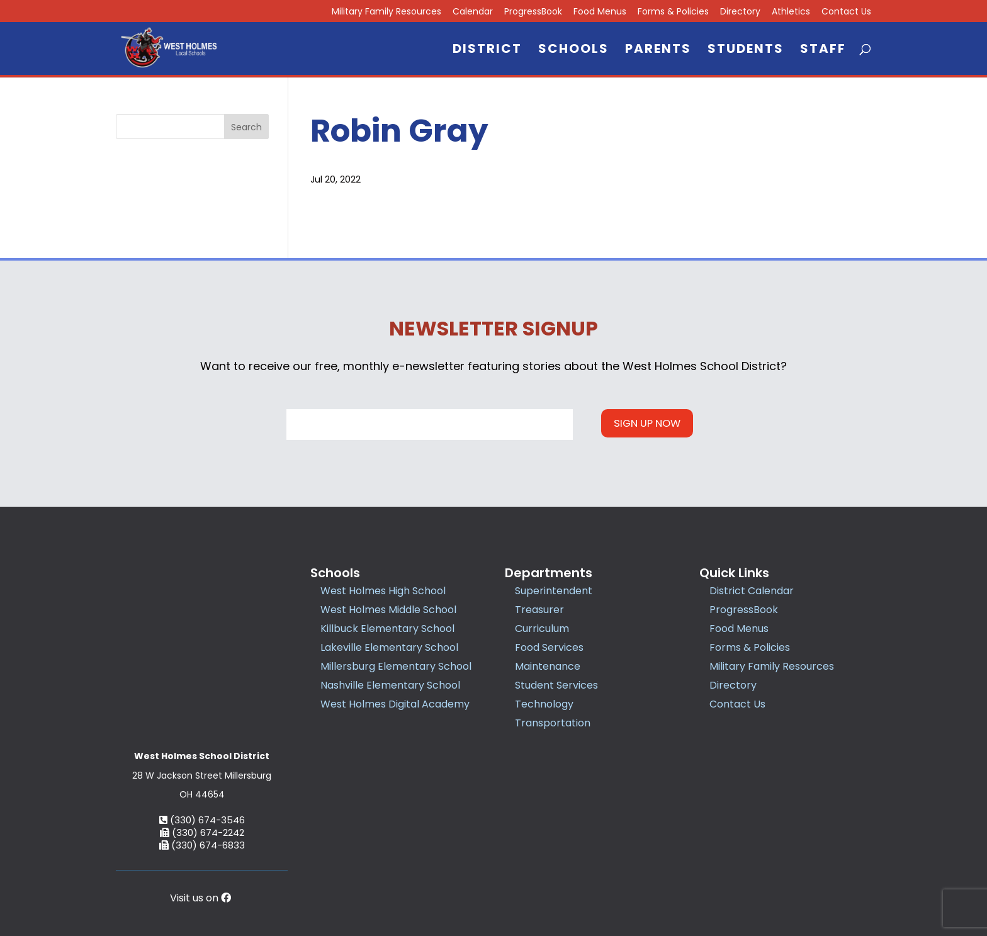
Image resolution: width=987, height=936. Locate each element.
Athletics (791, 12)
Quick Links (734, 573)
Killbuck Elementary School (387, 628)
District (487, 50)
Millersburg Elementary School (395, 666)
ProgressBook (533, 12)
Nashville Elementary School (390, 685)
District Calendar (751, 591)
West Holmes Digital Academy (395, 704)
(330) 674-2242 (202, 746)
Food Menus (599, 12)
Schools (573, 50)
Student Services (556, 685)
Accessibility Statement (663, 869)
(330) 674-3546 (202, 734)
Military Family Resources (386, 12)
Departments (548, 573)
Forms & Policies (673, 12)
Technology (544, 704)
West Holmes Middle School (388, 609)
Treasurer (539, 609)
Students (746, 50)
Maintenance (547, 666)
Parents (658, 50)
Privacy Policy (573, 869)
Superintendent (553, 591)
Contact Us (846, 12)
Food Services (549, 647)
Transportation (552, 723)
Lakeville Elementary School (389, 647)
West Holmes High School (383, 591)
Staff (823, 50)
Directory (740, 12)
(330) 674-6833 (202, 759)
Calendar (473, 12)
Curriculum (542, 628)
